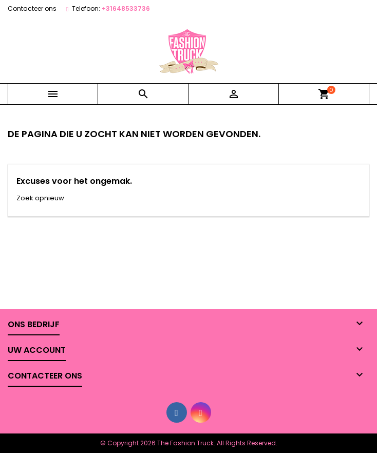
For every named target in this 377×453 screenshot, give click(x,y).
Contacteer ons (32, 8)
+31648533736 (126, 8)
